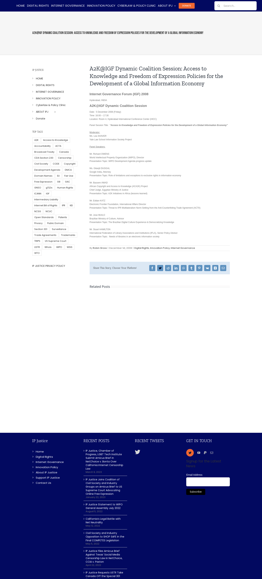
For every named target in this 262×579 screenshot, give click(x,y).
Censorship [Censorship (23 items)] (64, 157)
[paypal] (205, 452)
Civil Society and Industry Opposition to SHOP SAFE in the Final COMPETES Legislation (105, 536)
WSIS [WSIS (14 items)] (69, 247)
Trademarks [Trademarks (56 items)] (68, 235)
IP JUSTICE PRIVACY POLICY (48, 266)
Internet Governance (183, 248)
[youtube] (198, 452)
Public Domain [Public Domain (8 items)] (55, 223)
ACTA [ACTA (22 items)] (58, 145)
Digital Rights (141, 248)
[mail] (211, 452)
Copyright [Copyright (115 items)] (69, 163)
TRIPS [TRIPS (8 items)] (37, 241)
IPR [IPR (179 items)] (63, 205)
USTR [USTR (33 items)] (37, 247)
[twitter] (190, 452)
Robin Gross (100, 248)
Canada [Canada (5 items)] (64, 151)
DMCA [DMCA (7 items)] (68, 169)
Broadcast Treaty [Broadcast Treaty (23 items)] (44, 151)
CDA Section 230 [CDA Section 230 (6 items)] (43, 157)
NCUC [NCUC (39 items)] (49, 211)
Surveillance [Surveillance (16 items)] (59, 229)
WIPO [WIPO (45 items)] (59, 247)
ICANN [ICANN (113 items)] (37, 193)
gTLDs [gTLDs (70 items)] (49, 187)
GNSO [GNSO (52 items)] (37, 187)
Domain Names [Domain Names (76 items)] (43, 175)
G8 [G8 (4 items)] (58, 181)
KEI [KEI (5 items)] (71, 205)
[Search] (218, 5)
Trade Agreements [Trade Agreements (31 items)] (45, 235)
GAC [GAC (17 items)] (67, 181)
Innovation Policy (160, 248)
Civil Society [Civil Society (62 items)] (41, 163)
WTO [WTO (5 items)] (37, 253)
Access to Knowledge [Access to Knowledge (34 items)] (55, 140)
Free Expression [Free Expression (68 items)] (43, 181)
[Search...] (235, 5)
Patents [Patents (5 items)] (62, 217)
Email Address (194, 474)
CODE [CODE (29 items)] (56, 163)
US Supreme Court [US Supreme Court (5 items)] (55, 241)
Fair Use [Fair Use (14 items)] (68, 175)
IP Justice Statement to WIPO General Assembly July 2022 (104, 506)
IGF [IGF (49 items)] (47, 193)
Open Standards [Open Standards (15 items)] (44, 217)
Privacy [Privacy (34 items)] (38, 223)
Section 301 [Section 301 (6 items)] (40, 229)
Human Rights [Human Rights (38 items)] (65, 187)
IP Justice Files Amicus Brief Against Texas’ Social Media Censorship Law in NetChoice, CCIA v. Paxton (104, 556)
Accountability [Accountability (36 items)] (42, 145)
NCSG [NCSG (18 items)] (37, 211)
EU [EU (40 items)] (58, 175)
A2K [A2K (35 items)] (36, 140)
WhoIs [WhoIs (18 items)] (48, 247)
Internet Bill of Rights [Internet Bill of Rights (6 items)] (45, 205)
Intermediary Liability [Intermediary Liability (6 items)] (46, 199)
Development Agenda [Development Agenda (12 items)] (47, 169)
